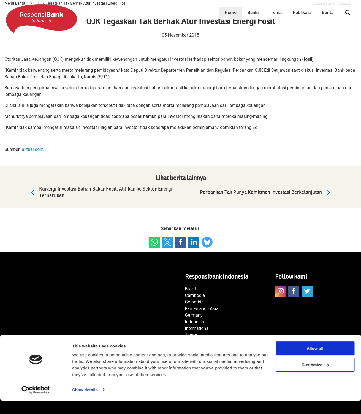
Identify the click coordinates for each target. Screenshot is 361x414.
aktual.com (33, 149)
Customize (315, 378)
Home (231, 12)
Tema (276, 12)
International (197, 328)
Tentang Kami (323, 3)
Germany (194, 315)
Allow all (315, 362)
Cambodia (195, 295)
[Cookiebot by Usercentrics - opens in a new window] (36, 403)
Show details (85, 403)
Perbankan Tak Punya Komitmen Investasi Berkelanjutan (266, 192)
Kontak (345, 3)
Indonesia (194, 321)
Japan (191, 335)
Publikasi (302, 12)
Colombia (194, 302)
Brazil (190, 288)
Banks (254, 12)
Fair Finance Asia (202, 308)
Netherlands (197, 341)
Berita (327, 12)
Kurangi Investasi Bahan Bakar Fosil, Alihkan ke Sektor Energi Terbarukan (100, 192)
